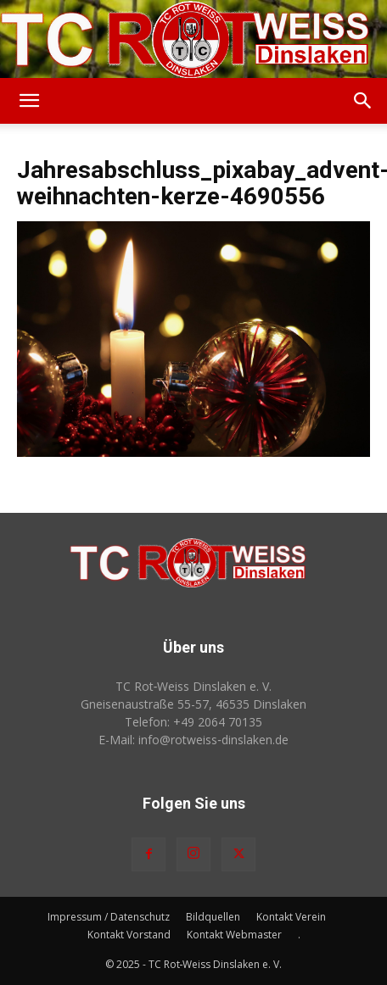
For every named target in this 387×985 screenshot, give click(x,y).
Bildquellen (213, 917)
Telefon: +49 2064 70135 (193, 722)
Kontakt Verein (291, 917)
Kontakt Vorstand (129, 934)
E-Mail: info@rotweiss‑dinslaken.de (193, 740)
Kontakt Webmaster (234, 934)
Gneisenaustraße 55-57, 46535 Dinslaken (193, 704)
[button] (29, 101)
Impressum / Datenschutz (109, 917)
